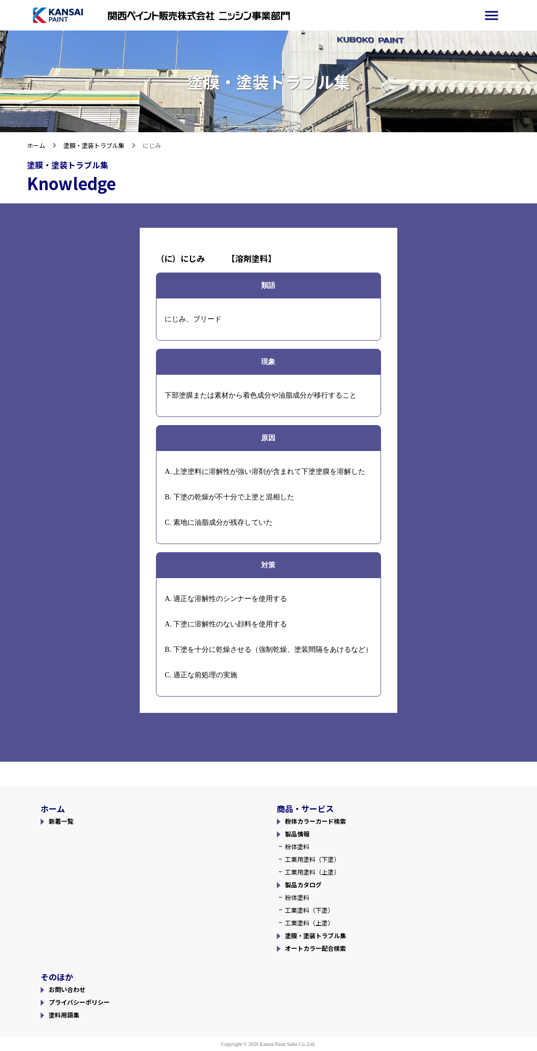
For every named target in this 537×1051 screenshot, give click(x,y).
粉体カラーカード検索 (315, 821)
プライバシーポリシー (79, 1002)
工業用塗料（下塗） (312, 859)
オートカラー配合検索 (315, 948)
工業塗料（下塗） (309, 910)
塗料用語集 (64, 1014)
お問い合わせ (67, 989)
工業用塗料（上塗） (312, 871)
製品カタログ (303, 884)
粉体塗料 (297, 846)
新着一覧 (61, 821)
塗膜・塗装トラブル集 (94, 145)
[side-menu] (491, 15)
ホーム (36, 145)
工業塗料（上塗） (309, 922)
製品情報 (297, 833)
